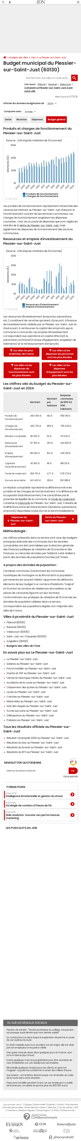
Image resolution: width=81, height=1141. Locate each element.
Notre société (39, 1105)
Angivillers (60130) (17, 641)
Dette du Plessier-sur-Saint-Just (59, 519)
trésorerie (24, 503)
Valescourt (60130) (18, 631)
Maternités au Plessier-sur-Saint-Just (29, 701)
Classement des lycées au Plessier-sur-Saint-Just (37, 687)
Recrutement (72, 1105)
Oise (33, 57)
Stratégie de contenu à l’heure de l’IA (29, 804)
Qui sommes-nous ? (12, 1105)
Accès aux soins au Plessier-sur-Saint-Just (32, 710)
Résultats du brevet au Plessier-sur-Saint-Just (34, 747)
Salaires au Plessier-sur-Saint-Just (27, 663)
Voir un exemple (70, 776)
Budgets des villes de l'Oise (23, 645)
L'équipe (28, 1105)
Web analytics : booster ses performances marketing (33, 815)
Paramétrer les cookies (35, 1107)
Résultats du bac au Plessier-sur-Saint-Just (33, 742)
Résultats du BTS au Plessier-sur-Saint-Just (32, 752)
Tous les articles (65, 1107)
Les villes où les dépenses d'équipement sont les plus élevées (59, 370)
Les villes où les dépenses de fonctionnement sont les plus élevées (21, 370)
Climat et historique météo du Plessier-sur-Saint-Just (39, 678)
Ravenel (52, 84)
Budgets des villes (18, 57)
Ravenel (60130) (16, 627)
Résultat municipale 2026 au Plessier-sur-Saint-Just (38, 738)
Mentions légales (27, 1110)
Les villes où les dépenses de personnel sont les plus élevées (60, 353)
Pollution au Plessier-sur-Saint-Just (28, 720)
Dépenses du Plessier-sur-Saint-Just (20, 520)
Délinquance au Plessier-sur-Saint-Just (30, 715)
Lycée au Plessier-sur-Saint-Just (26, 692)
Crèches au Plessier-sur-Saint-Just (28, 696)
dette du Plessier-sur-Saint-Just (39, 225)
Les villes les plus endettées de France (21, 352)
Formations (16, 786)
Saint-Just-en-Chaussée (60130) (26, 636)
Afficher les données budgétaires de (23, 103)
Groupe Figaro (43, 1110)
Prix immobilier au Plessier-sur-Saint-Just (31, 668)
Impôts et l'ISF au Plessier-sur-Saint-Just (31, 673)
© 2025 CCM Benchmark (63, 1110)
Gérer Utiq (51, 1107)
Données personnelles (13, 1107)
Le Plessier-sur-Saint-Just (52, 57)
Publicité (51, 1105)
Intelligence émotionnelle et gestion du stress (34, 794)
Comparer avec (12, 111)
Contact (60, 1105)
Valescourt (65, 84)
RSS (76, 1107)
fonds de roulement (63, 499)
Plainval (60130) (16, 622)
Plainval (41, 84)
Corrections (12, 1110)
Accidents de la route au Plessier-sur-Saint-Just (35, 682)
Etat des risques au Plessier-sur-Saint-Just (32, 706)
